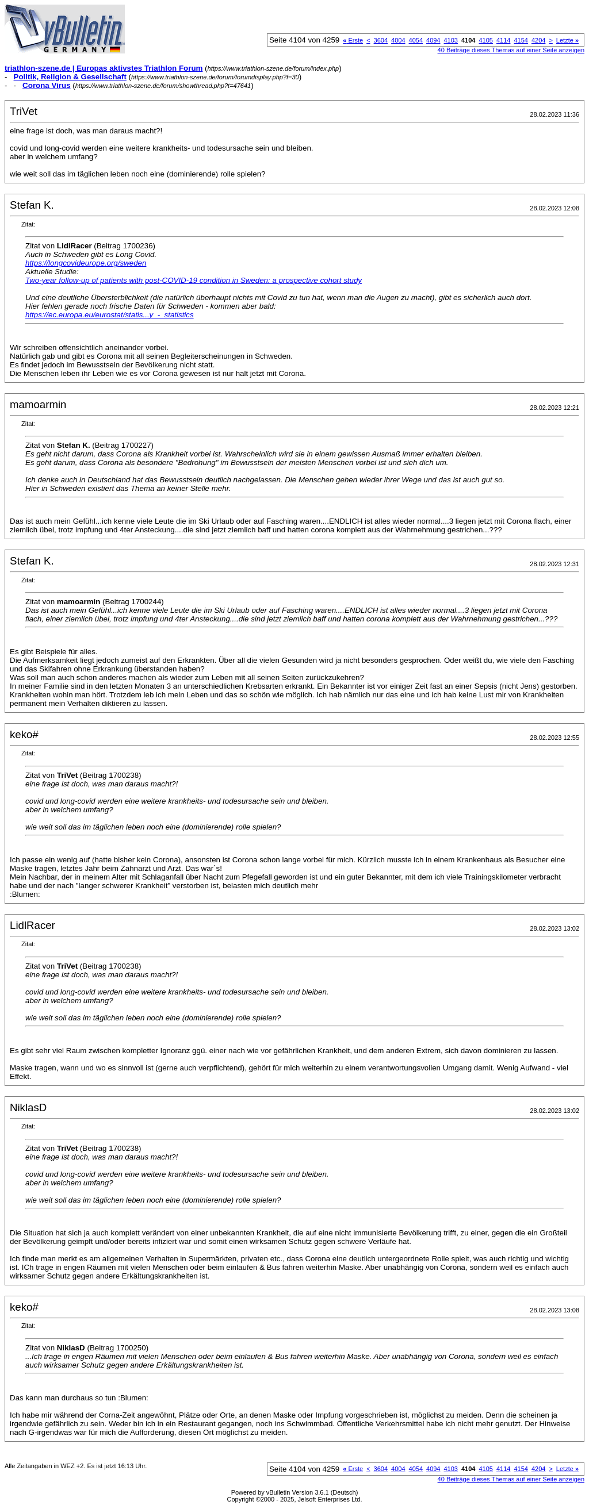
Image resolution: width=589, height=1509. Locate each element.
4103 (451, 40)
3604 (381, 40)
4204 (538, 40)
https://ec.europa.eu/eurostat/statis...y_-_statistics (109, 314)
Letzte (567, 40)
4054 (416, 40)
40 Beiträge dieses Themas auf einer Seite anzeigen (511, 50)
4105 (485, 40)
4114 (503, 40)
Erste (353, 40)
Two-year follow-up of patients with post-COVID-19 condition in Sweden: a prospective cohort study (193, 280)
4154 (520, 40)
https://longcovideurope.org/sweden (85, 263)
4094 (433, 40)
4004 (398, 40)
